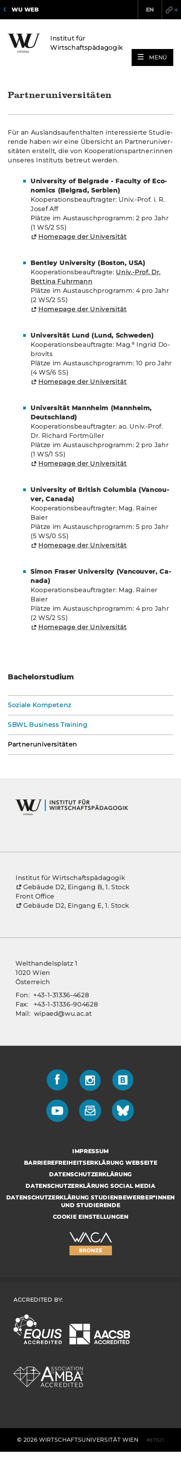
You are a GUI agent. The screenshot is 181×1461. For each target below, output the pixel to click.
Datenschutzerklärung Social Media (90, 1185)
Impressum (90, 1151)
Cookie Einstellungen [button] (91, 1216)
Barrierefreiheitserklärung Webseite (90, 1162)
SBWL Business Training (47, 724)
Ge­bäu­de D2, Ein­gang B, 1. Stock (76, 887)
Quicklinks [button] (171, 9)
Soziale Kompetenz (39, 705)
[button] (152, 57)
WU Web (25, 9)
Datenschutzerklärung (90, 1174)
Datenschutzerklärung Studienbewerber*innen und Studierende (90, 1201)
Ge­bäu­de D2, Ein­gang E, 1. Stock (76, 905)
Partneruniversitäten (42, 744)
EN (150, 9)
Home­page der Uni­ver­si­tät (82, 236)
